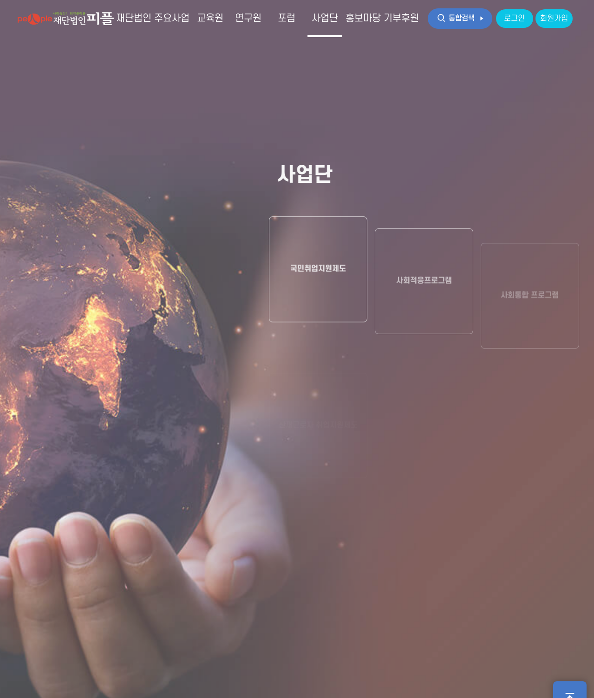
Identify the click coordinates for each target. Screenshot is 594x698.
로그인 (514, 18)
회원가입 (554, 18)
